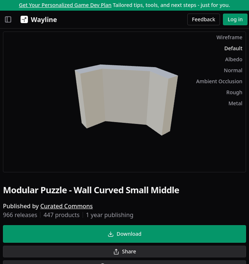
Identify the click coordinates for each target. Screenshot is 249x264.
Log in (235, 19)
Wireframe (229, 37)
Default (233, 48)
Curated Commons (66, 206)
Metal (235, 103)
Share (124, 251)
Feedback (204, 19)
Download (124, 233)
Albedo (233, 59)
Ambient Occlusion (219, 81)
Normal (233, 70)
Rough (234, 92)
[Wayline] (37, 19)
